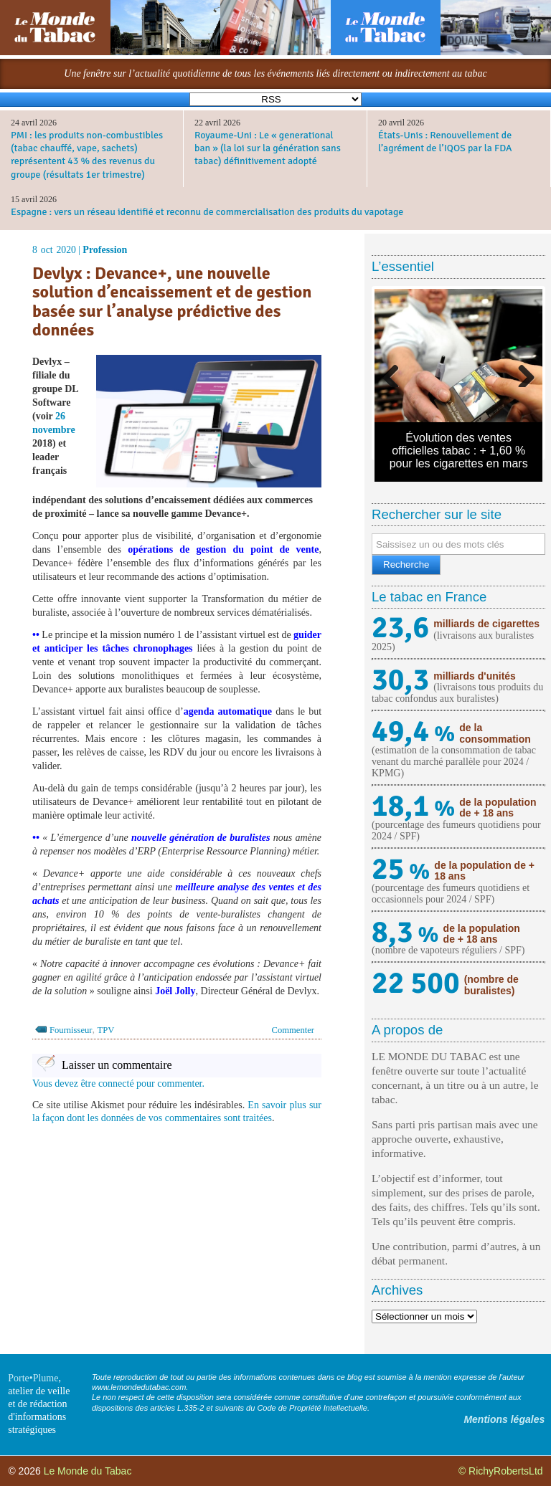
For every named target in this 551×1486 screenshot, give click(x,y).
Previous (396, 372)
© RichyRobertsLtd (500, 1471)
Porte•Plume (33, 1378)
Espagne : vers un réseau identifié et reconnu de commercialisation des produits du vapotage (207, 212)
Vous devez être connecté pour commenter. (118, 1083)
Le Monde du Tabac (88, 1471)
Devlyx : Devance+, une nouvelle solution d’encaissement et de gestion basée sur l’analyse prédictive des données (171, 302)
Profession (105, 249)
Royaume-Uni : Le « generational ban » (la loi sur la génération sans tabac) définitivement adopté (267, 148)
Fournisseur (71, 1030)
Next (521, 372)
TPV (105, 1030)
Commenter (293, 1030)
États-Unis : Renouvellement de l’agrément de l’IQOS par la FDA (445, 141)
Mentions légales (504, 1419)
